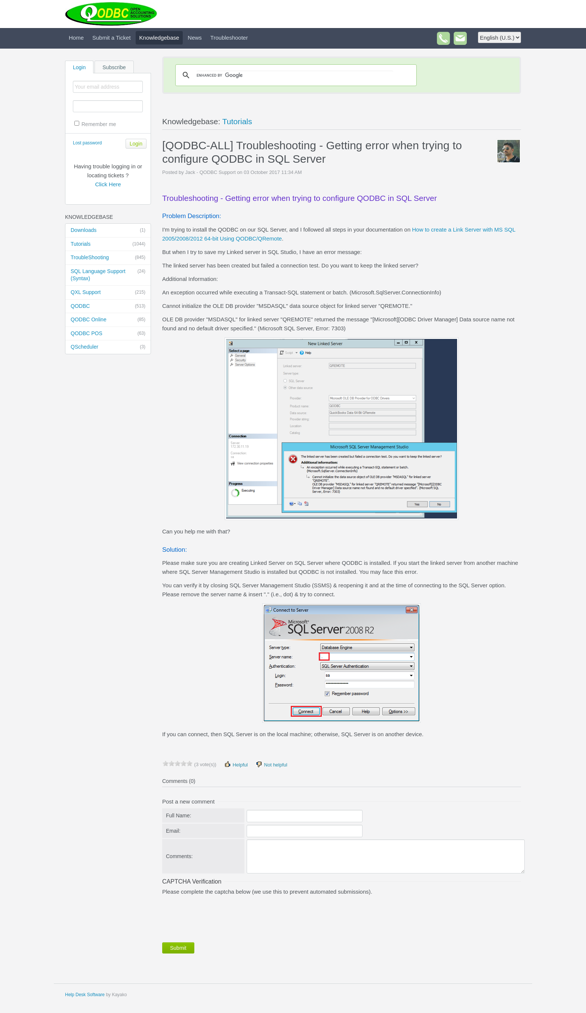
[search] (295, 75)
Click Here (108, 184)
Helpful (236, 764)
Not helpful (271, 764)
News (195, 37)
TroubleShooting (108, 257)
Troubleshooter (229, 37)
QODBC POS (108, 333)
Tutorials (108, 244)
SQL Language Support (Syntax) (108, 275)
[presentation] (219, 917)
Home (76, 37)
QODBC (108, 306)
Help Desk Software (85, 994)
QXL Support (108, 292)
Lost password (87, 143)
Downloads (108, 230)
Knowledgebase (159, 37)
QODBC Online (108, 320)
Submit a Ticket (111, 37)
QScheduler (108, 347)
